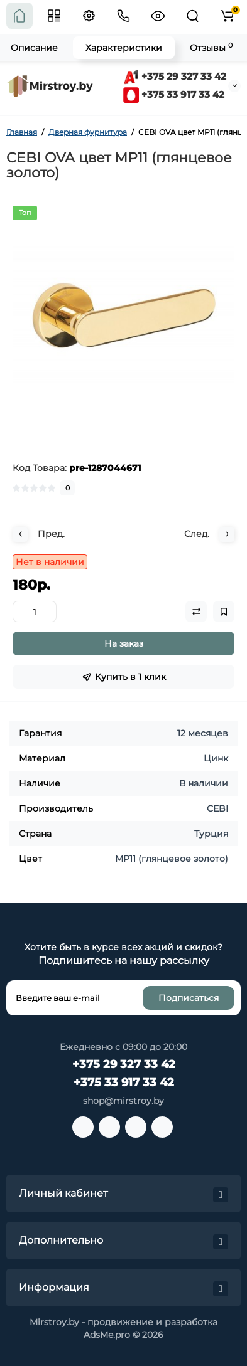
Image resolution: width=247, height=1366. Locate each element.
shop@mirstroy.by (123, 1100)
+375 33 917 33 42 (173, 94)
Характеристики (123, 47)
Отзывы (211, 47)
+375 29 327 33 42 (174, 76)
